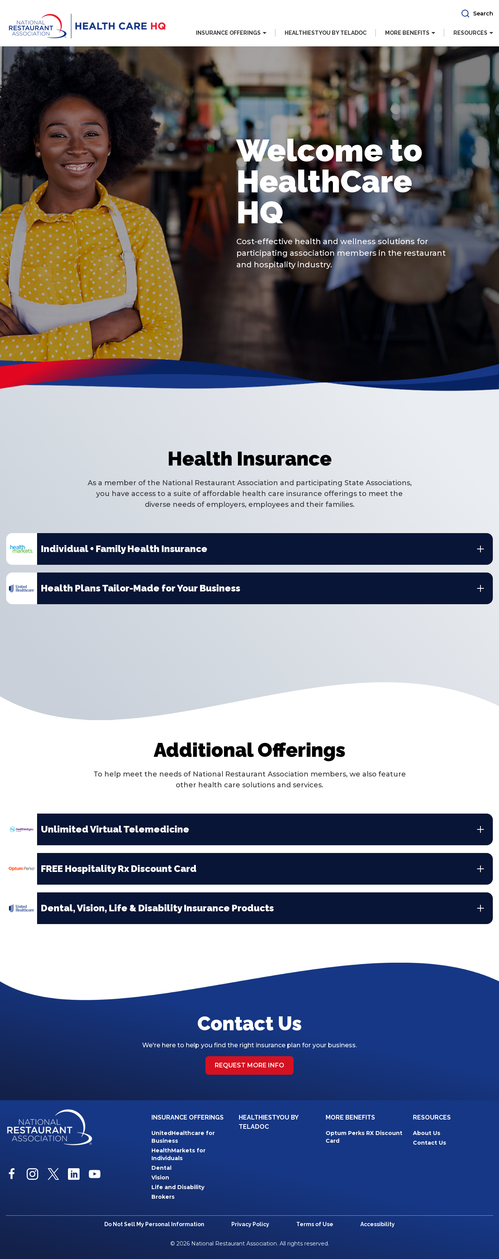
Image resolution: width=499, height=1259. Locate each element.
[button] (477, 13)
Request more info (249, 1065)
